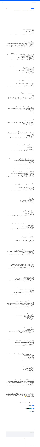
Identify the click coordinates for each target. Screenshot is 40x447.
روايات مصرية (30, 405)
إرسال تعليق (32, 432)
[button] (31, 408)
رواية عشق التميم (24, 402)
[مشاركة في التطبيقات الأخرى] (26, 408)
